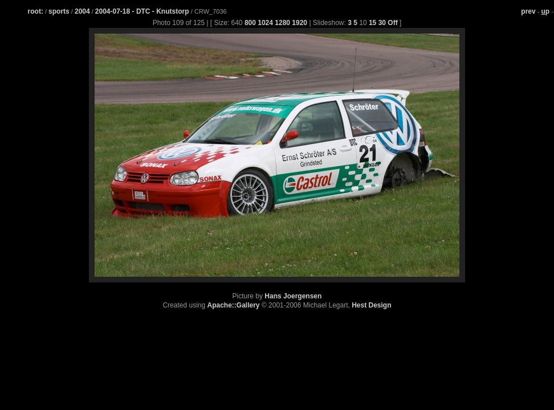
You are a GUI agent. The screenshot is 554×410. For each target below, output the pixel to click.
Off (392, 23)
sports (59, 11)
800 (250, 23)
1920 (299, 23)
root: (35, 11)
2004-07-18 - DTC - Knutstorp (143, 11)
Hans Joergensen (292, 296)
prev (528, 11)
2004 (82, 11)
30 (382, 23)
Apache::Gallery (233, 305)
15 (372, 23)
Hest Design (371, 305)
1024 (265, 23)
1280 (282, 23)
